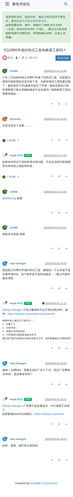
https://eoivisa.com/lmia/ (49, 413)
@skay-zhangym (12, 309)
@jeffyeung (9, 198)
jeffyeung (15, 119)
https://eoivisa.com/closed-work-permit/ (31, 313)
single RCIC (16, 155)
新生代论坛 (21, 4)
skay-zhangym (18, 263)
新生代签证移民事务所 (33, 20)
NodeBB (35, 483)
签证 (10, 57)
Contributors (50, 483)
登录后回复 (63, 58)
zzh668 (14, 71)
